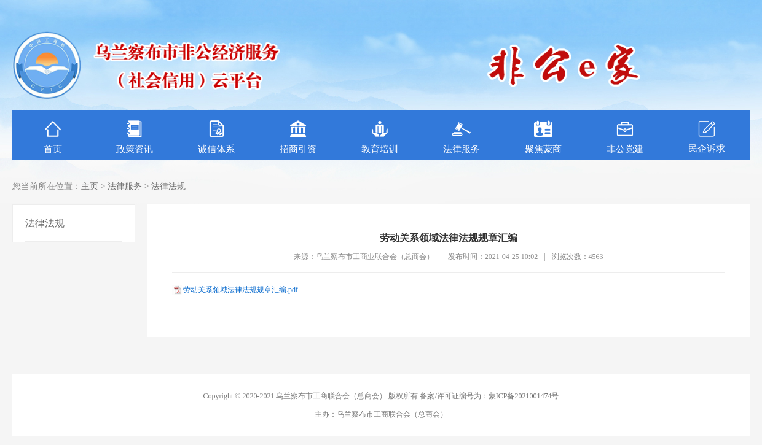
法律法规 (168, 186)
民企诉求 (706, 136)
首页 (53, 137)
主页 (89, 186)
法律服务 (461, 137)
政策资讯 (134, 137)
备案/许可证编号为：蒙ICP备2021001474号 (489, 396)
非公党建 (625, 137)
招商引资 (298, 137)
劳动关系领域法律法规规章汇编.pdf (240, 289)
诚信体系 (216, 137)
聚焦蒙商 (543, 137)
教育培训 (379, 137)
